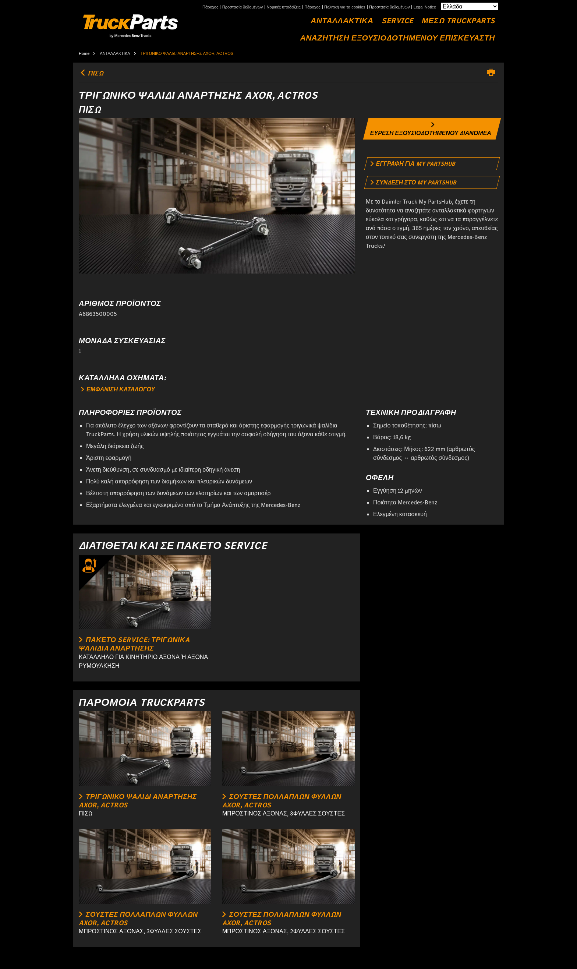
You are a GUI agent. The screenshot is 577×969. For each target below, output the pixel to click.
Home (84, 53)
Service (398, 21)
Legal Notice (425, 7)
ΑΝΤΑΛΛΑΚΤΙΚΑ (342, 21)
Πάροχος (210, 7)
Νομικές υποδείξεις (284, 7)
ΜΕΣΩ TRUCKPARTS (458, 21)
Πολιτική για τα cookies (344, 7)
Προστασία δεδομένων (242, 7)
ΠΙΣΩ (91, 73)
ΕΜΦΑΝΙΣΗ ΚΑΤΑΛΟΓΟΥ (118, 389)
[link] (432, 129)
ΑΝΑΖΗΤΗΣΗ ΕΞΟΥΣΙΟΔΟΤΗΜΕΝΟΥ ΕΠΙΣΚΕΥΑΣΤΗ (397, 38)
